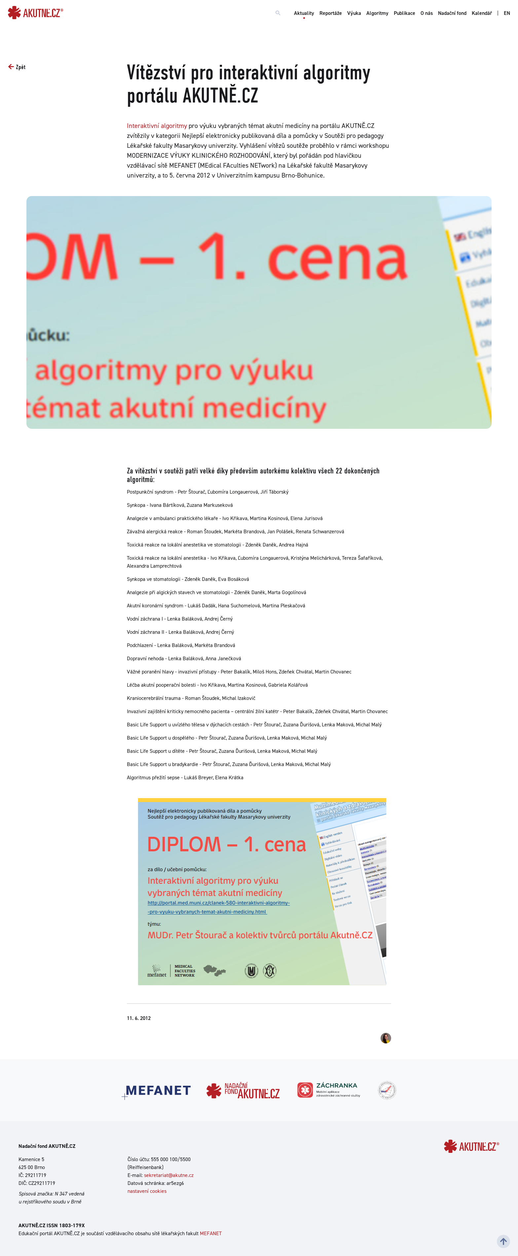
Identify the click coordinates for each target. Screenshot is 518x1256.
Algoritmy (377, 13)
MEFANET (211, 1233)
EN (507, 13)
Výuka (354, 13)
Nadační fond (452, 13)
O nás (427, 13)
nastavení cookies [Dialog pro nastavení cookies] (147, 1191)
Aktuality (304, 13)
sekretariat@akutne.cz (169, 1175)
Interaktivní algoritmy (157, 125)
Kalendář (482, 13)
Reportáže (330, 13)
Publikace (404, 13)
